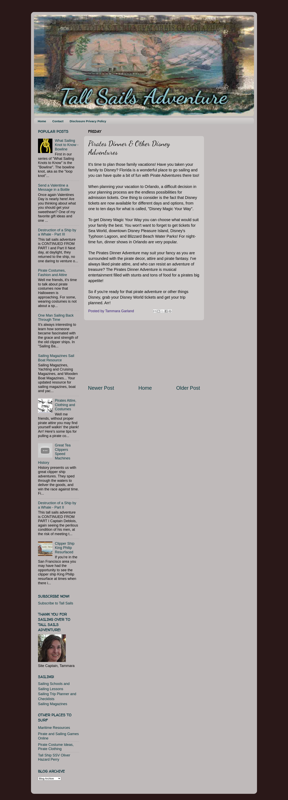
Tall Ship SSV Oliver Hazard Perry (54, 757)
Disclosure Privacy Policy (88, 121)
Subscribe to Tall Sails (55, 603)
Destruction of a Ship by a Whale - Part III (57, 232)
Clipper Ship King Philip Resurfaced (64, 548)
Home (42, 121)
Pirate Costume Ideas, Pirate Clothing (56, 747)
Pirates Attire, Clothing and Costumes (65, 405)
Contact (57, 121)
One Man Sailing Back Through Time (56, 317)
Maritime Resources (54, 728)
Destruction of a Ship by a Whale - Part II (57, 505)
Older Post (188, 388)
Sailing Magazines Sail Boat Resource (56, 358)
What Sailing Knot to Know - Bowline (66, 145)
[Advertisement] (144, 352)
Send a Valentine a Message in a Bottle (54, 187)
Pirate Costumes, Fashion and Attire (52, 272)
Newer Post (101, 388)
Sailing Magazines (52, 704)
